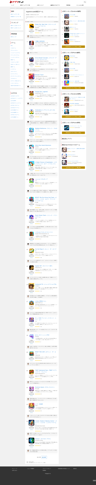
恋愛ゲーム (13, 66)
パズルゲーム (13, 48)
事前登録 (68, 5)
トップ (12, 5)
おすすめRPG (13, 100)
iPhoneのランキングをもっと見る (73, 87)
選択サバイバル (73, 27)
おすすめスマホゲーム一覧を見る (73, 167)
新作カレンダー (14, 36)
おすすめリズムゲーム (15, 114)
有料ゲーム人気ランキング (16, 27)
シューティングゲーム (15, 57)
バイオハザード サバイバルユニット (77, 74)
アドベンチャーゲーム (15, 55)
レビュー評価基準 (30, 468)
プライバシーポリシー (47, 468)
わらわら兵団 (72, 14)
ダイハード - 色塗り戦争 (74, 81)
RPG (12, 45)
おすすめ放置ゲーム (14, 112)
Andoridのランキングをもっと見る (73, 46)
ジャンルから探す (80, 5)
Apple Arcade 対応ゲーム (16, 85)
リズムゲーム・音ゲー (15, 62)
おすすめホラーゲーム (15, 107)
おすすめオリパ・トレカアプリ (17, 98)
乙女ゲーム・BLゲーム (15, 64)
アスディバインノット (74, 109)
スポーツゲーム (14, 71)
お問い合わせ (14, 470)
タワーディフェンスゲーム (16, 76)
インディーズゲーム (14, 83)
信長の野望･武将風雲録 (74, 103)
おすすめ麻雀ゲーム (14, 117)
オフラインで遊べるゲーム (16, 80)
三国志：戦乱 (72, 62)
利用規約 (44, 470)
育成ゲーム (13, 59)
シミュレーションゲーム (15, 52)
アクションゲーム (14, 50)
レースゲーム (13, 69)
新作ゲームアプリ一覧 (25, 5)
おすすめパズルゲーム (15, 105)
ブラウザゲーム (14, 78)
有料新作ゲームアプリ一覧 (16, 16)
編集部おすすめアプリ (55, 5)
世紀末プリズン (73, 39)
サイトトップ (14, 468)
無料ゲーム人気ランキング (16, 25)
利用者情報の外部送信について (64, 468)
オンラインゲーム (14, 73)
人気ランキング (40, 5)
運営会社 (75, 468)
